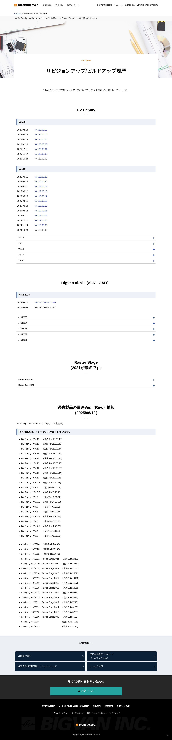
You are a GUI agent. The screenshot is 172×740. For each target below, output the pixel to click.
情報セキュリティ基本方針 (97, 713)
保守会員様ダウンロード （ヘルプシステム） (101, 656)
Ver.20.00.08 (41, 139)
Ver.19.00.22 (41, 177)
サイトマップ (115, 713)
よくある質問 (96, 666)
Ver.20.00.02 (41, 154)
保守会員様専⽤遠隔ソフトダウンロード (37, 666)
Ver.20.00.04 (41, 149)
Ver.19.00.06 (41, 215)
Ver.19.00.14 (41, 196)
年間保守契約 (24, 656)
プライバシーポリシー (60, 713)
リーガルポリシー (78, 713)
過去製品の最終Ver (88, 18)
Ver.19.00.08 (41, 211)
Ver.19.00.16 (41, 191)
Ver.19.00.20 (41, 181)
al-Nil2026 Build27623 (45, 302)
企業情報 (46, 5)
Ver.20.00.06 (41, 144)
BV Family (22, 18)
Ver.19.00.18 (41, 186)
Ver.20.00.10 (41, 134)
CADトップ (18, 14)
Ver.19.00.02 (41, 225)
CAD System (105, 5)
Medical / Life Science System (142, 5)
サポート (119, 5)
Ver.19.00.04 (41, 220)
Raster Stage (68, 18)
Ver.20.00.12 (41, 130)
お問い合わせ (73, 5)
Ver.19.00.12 (41, 201)
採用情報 (59, 5)
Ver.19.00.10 (41, 206)
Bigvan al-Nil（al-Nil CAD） (44, 18)
